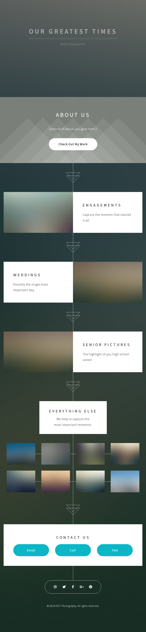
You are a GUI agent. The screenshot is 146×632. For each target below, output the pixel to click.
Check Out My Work (73, 144)
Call (73, 550)
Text (115, 550)
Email (31, 550)
